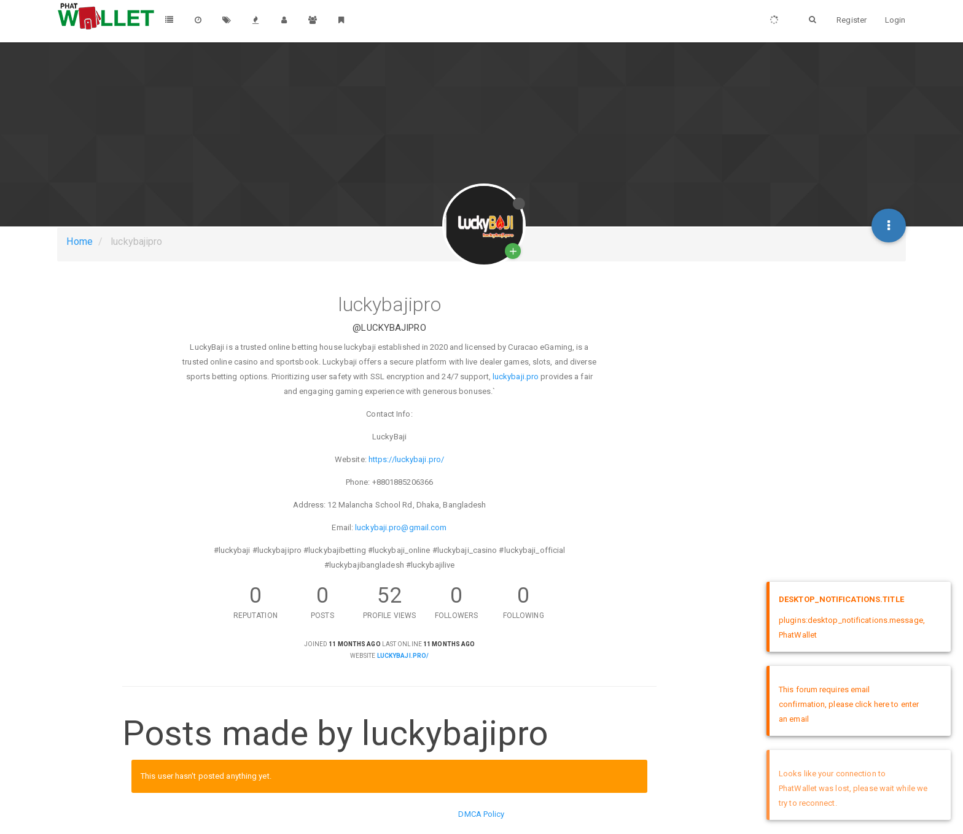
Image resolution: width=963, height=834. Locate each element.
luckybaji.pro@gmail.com (400, 527)
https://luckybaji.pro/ (406, 459)
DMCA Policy (481, 814)
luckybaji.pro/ (403, 655)
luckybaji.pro (516, 376)
